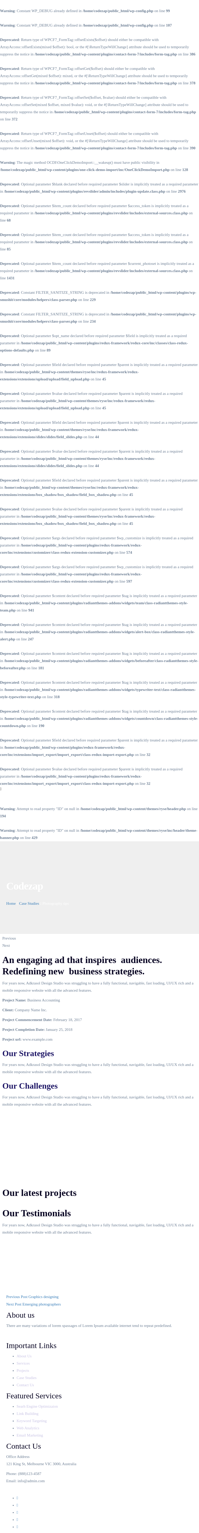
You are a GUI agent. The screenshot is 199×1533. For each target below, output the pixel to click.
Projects (23, 1370)
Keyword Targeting (32, 1421)
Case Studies (29, 903)
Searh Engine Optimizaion (37, 1406)
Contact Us (26, 1385)
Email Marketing (30, 1435)
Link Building (28, 1414)
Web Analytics (28, 1428)
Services (24, 1363)
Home (11, 903)
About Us (25, 1356)
